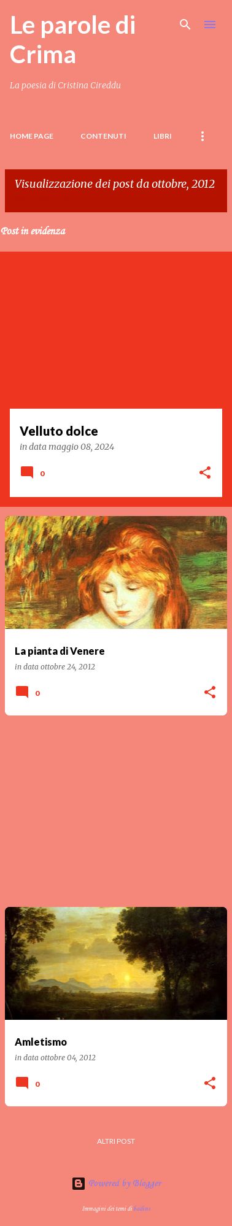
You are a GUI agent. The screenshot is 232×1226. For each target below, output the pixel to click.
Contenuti (103, 136)
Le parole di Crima (73, 39)
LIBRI (162, 136)
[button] (205, 473)
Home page (31, 136)
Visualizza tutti (45, 200)
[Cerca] (185, 24)
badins (141, 1209)
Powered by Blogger (116, 1183)
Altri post (116, 1141)
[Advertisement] (116, 811)
